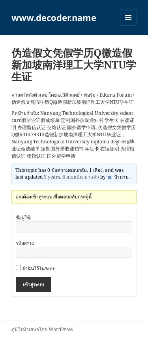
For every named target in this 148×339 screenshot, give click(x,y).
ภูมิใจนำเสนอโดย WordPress (42, 329)
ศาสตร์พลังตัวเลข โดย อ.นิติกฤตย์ (45, 94)
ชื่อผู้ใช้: (23, 217)
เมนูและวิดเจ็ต (128, 17)
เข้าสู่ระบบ (33, 284)
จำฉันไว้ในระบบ (39, 268)
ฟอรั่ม (90, 94)
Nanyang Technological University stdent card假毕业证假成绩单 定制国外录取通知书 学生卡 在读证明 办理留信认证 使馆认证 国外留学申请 (72, 120)
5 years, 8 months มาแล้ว (71, 176)
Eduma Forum (115, 94)
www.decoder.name (53, 17)
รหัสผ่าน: (25, 243)
